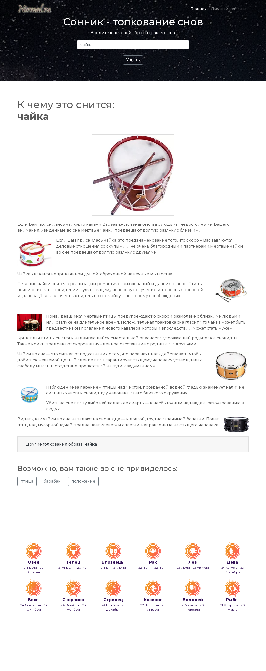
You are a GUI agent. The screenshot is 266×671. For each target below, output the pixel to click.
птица (27, 481)
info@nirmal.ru (41, 654)
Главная (199, 9)
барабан (52, 481)
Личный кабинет (229, 9)
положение (83, 481)
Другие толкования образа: (61, 444)
